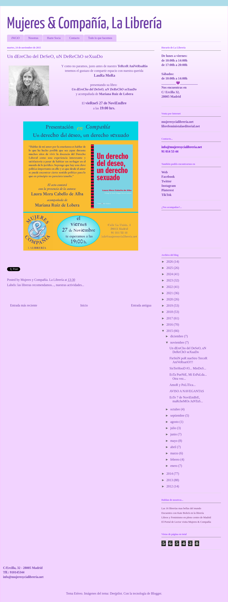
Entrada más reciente (23, 305)
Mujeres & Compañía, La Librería (84, 23)
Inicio (84, 305)
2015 (170, 330)
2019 (170, 305)
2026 (170, 261)
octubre (175, 409)
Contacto (74, 38)
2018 (170, 312)
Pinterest (167, 190)
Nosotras (33, 38)
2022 (170, 286)
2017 (170, 318)
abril (173, 447)
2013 (170, 480)
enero (174, 465)
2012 (170, 486)
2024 (170, 274)
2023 (170, 280)
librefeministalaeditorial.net (180, 126)
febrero (175, 459)
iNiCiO (15, 38)
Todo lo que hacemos (100, 38)
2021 (170, 293)
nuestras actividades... (70, 285)
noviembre (177, 342)
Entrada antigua (141, 305)
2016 (170, 324)
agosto (175, 421)
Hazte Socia (54, 38)
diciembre (177, 336)
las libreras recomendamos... (35, 285)
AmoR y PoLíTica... (182, 385)
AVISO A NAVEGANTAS (186, 391)
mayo (174, 440)
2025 (170, 268)
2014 (170, 473)
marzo (174, 453)
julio (173, 428)
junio (174, 434)
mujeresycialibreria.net (177, 121)
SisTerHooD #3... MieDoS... (187, 368)
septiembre (177, 415)
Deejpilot (116, 593)
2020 (170, 299)
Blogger (156, 593)
